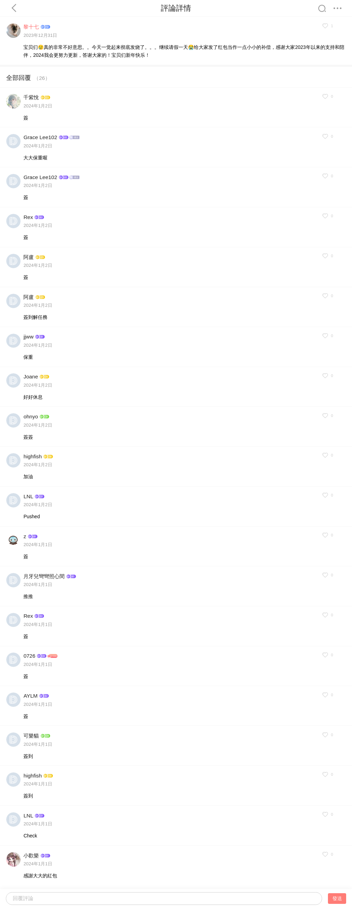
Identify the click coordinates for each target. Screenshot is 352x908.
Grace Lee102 (40, 137)
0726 (29, 656)
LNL (28, 496)
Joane (30, 376)
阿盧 (28, 257)
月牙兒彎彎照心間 (44, 576)
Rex (28, 217)
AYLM (30, 696)
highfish (32, 456)
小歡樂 (31, 855)
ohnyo (30, 416)
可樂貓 (31, 736)
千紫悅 (31, 97)
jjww (28, 337)
